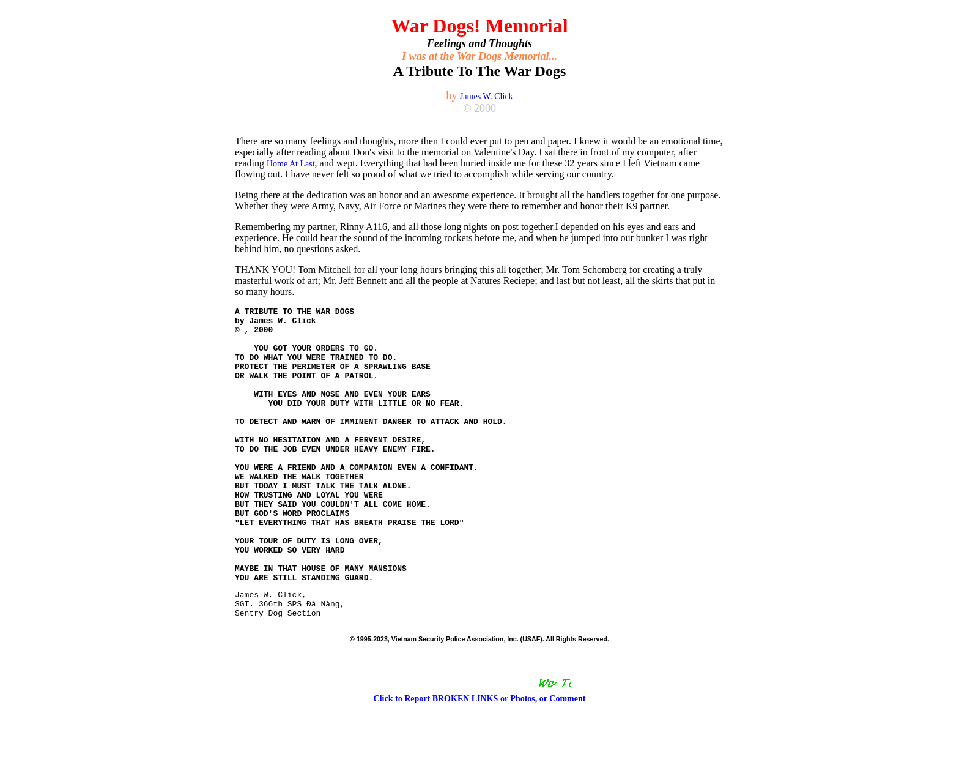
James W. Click (486, 96)
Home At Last (291, 163)
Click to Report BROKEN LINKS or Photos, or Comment (480, 761)
